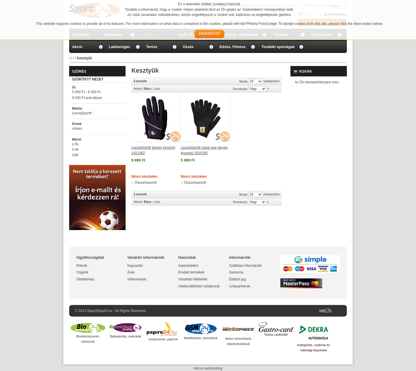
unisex (77, 128)
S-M (75, 150)
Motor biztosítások (238, 338)
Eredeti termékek (191, 272)
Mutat (243, 81)
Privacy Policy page (261, 24)
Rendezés (240, 89)
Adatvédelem (188, 266)
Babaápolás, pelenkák (125, 336)
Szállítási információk (245, 266)
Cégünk (82, 272)
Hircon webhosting (208, 368)
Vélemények (136, 279)
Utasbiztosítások (238, 344)
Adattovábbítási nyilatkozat (199, 286)
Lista (156, 88)
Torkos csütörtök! (276, 334)
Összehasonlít (146, 183)
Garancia (236, 272)
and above (87, 98)
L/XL (75, 144)
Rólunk (81, 266)
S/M (75, 155)
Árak (131, 272)
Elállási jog (237, 279)
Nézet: (138, 88)
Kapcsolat (135, 266)
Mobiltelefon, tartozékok (201, 338)
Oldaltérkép (85, 279)
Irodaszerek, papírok (163, 339)
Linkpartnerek (239, 286)
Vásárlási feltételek (192, 279)
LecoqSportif (81, 113)
